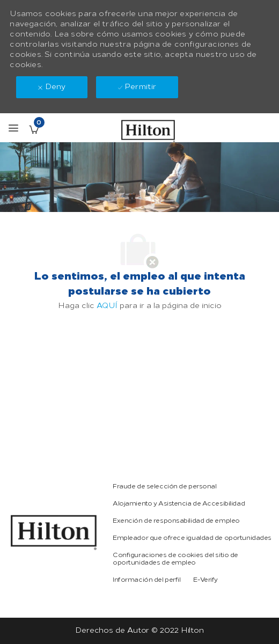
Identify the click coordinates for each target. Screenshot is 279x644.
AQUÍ (107, 305)
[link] (53, 532)
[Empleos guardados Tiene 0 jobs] (34, 129)
